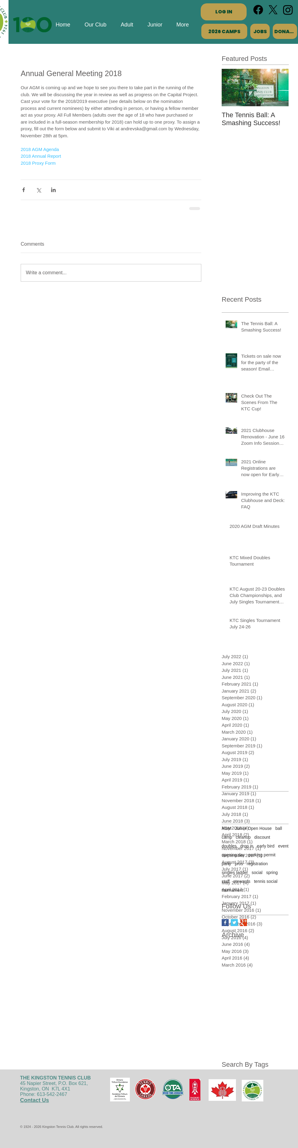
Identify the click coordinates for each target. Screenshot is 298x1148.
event (283, 846)
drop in (246, 846)
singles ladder (235, 872)
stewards (241, 881)
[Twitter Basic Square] (234, 922)
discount (262, 837)
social (256, 872)
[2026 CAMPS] (224, 31)
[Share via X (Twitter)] (38, 190)
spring (272, 872)
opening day (233, 854)
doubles (229, 846)
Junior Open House (253, 828)
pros (239, 863)
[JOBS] (260, 31)
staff (226, 881)
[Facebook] (258, 9)
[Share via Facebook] (23, 190)
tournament (232, 890)
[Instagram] (288, 9)
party (226, 863)
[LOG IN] (224, 11)
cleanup (243, 837)
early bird (266, 846)
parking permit (261, 854)
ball (278, 828)
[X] (273, 9)
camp (227, 837)
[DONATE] (285, 31)
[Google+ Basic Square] (243, 922)
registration (257, 863)
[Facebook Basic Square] (225, 922)
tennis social (265, 881)
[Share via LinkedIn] (53, 190)
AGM (226, 828)
